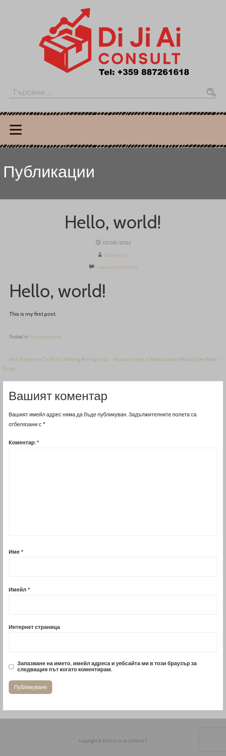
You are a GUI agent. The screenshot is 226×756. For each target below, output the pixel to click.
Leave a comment (117, 267)
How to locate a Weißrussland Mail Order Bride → (168, 359)
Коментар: (24, 442)
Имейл (19, 589)
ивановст (116, 255)
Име (16, 551)
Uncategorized (46, 337)
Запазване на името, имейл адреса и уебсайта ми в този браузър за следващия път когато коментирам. (107, 666)
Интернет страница (34, 627)
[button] (15, 130)
